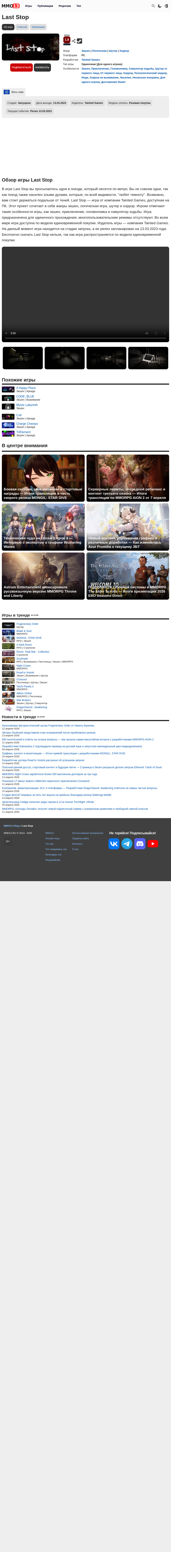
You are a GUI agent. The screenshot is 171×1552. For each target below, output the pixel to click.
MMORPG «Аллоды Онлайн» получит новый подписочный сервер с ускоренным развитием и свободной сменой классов (75, 808)
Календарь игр (53, 854)
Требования (38, 27)
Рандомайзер (52, 860)
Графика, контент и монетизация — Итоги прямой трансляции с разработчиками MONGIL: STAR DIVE (63, 753)
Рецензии (65, 5)
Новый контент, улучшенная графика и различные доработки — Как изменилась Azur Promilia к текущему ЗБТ (124, 542)
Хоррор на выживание (104, 77)
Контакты (77, 843)
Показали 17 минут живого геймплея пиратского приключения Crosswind (45, 781)
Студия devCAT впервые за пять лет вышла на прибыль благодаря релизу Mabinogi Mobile (56, 794)
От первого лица (111, 73)
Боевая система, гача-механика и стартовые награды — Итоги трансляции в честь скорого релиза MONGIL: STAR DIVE (43, 493)
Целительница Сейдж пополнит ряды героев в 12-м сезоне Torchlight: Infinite (48, 801)
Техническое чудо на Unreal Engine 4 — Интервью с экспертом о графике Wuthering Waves (42, 542)
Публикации (45, 5)
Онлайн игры (52, 838)
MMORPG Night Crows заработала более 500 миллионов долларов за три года (49, 774)
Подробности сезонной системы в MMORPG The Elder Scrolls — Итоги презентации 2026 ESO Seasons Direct (127, 591)
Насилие (125, 77)
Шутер (113, 50)
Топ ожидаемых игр (56, 849)
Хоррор (124, 50)
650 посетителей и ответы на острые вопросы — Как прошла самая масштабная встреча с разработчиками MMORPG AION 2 (78, 739)
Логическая (99, 50)
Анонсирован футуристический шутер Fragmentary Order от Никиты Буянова (48, 725)
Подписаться (21, 67)
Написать (42, 67)
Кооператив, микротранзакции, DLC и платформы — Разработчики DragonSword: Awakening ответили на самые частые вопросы (79, 788)
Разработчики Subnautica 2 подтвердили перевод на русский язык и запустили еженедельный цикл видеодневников (72, 746)
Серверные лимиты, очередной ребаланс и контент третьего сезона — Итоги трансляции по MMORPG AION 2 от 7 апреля (127, 493)
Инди (85, 77)
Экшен (86, 50)
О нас (75, 849)
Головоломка (118, 68)
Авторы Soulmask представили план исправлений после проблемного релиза (48, 732)
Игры (28, 5)
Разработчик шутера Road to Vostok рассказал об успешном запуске (43, 760)
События (22, 27)
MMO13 (49, 833)
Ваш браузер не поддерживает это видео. (85, 294)
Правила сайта (80, 838)
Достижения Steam (113, 81)
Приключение (100, 68)
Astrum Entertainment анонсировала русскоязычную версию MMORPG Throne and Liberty (40, 591)
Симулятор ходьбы (141, 68)
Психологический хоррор (150, 73)
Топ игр (49, 843)
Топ (78, 5)
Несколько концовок (145, 77)
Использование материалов (87, 833)
